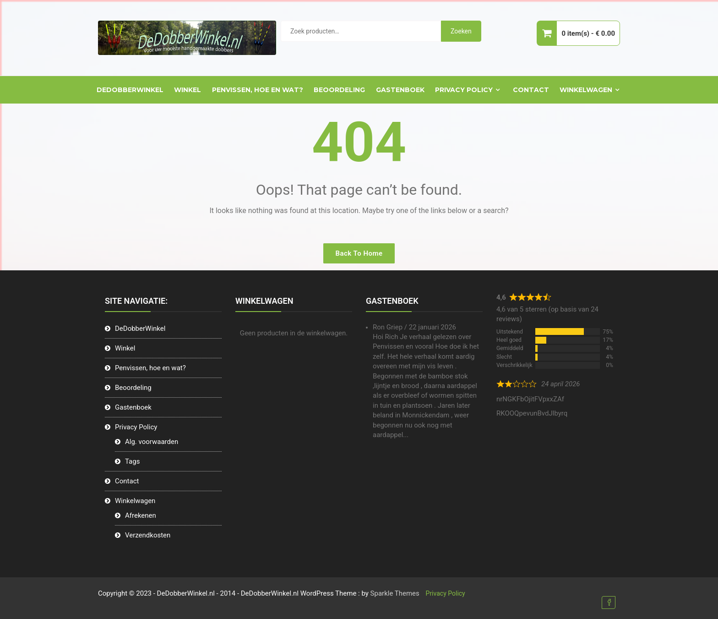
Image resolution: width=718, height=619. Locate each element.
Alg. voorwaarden (151, 442)
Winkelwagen (586, 90)
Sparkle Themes (394, 593)
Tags (132, 461)
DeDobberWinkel (130, 90)
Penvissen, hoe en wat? (257, 90)
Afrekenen (140, 515)
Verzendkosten (147, 535)
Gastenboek (400, 90)
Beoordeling (339, 90)
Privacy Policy (464, 90)
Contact (531, 90)
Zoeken (461, 31)
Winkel (187, 90)
